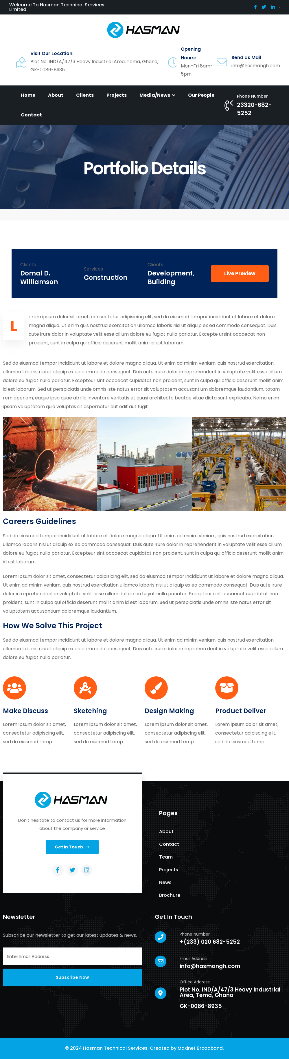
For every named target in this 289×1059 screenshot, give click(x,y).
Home (28, 95)
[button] (240, 273)
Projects (116, 95)
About (55, 95)
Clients (85, 95)
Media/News (157, 95)
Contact (31, 115)
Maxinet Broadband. (200, 1048)
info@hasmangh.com (210, 966)
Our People (201, 95)
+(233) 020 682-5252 (210, 942)
